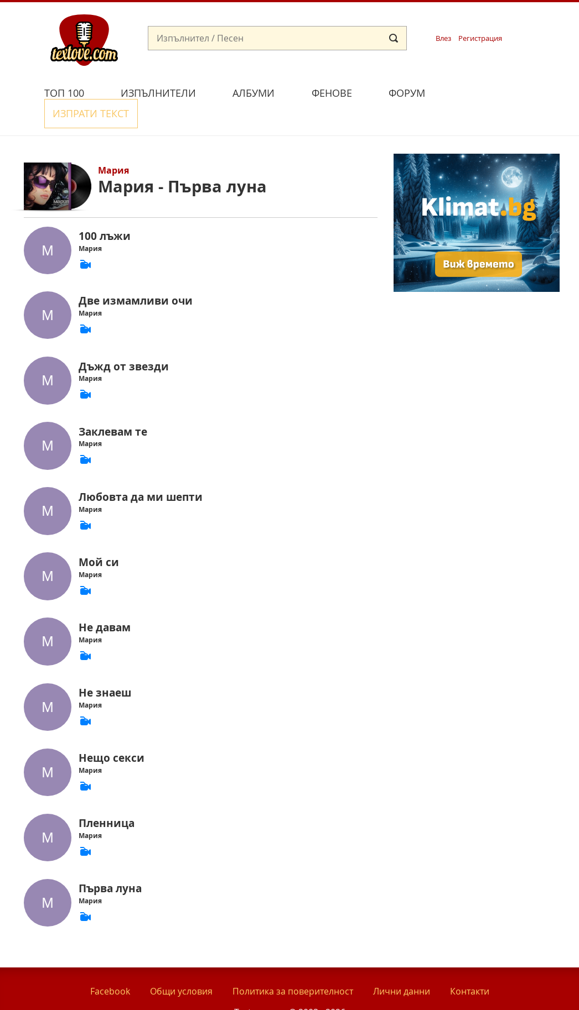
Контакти (469, 965)
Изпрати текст (496, 91)
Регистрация (480, 38)
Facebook (110, 965)
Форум (407, 93)
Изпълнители (158, 93)
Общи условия (181, 965)
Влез (443, 38)
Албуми (253, 93)
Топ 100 (64, 93)
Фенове (332, 93)
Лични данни (401, 965)
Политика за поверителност (292, 965)
